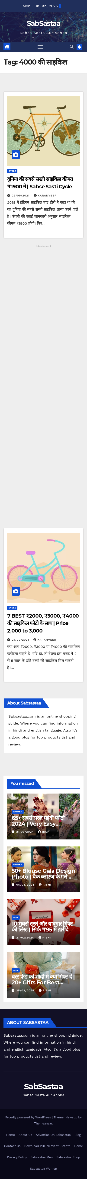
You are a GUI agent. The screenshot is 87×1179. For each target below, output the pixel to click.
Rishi (44, 831)
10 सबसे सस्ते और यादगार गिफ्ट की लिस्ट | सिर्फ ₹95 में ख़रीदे (42, 926)
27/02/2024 (25, 937)
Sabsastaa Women (43, 1168)
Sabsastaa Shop (68, 1157)
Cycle (12, 171)
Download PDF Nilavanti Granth (47, 1146)
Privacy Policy (17, 1157)
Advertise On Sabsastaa (53, 1135)
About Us (25, 1135)
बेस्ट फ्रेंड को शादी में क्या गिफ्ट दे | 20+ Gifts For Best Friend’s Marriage (43, 982)
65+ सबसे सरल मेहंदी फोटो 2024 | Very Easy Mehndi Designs (38, 824)
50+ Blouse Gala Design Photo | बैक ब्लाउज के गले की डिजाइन (43, 876)
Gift (15, 917)
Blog (77, 1135)
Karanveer (45, 195)
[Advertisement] (43, 388)
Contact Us (12, 1146)
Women (17, 811)
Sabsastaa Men (42, 1157)
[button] (72, 47)
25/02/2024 (25, 990)
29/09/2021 (21, 195)
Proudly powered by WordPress (28, 1117)
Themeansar (43, 1123)
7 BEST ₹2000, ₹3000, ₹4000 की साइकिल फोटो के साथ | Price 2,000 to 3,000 (43, 623)
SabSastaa (43, 23)
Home (10, 1135)
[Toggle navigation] (40, 47)
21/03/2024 (25, 831)
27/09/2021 (21, 639)
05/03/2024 (25, 884)
